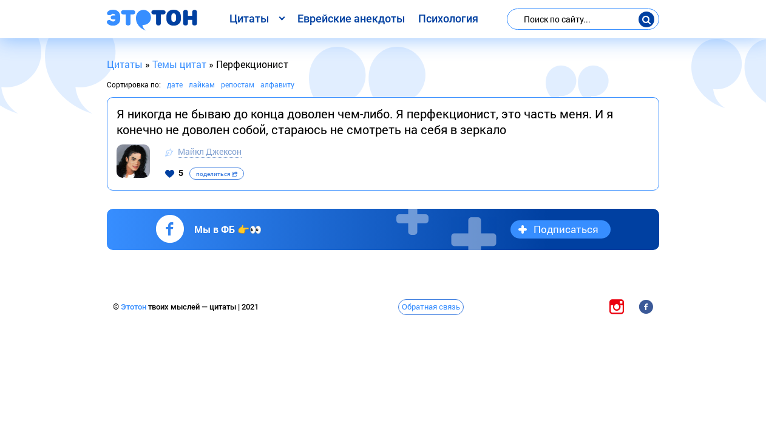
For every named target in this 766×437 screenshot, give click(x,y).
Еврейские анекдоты (351, 18)
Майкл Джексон (210, 151)
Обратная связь (431, 306)
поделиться (216, 174)
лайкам (202, 84)
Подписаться (566, 229)
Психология (448, 18)
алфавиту (277, 84)
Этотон (134, 306)
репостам (237, 84)
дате (175, 84)
